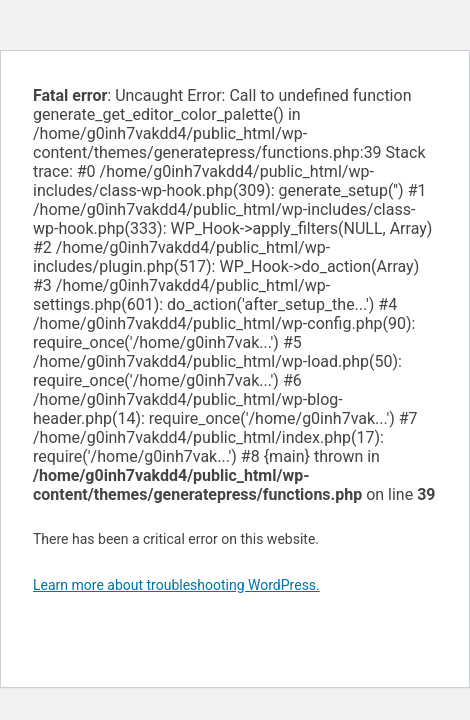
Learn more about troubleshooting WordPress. (176, 585)
